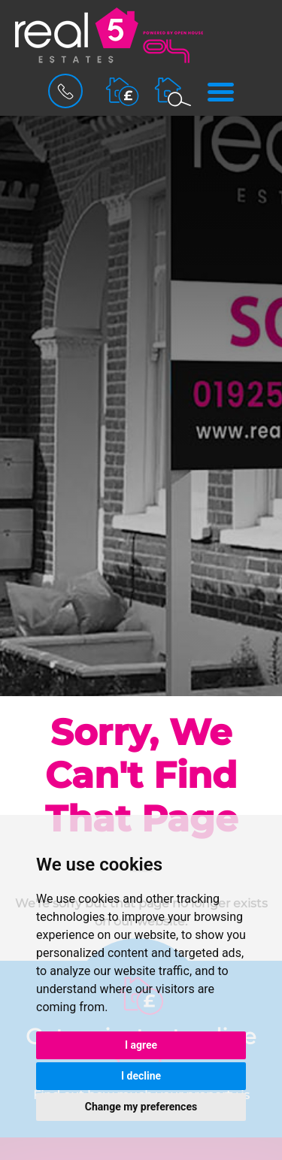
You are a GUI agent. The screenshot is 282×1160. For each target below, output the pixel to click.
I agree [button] (141, 1045)
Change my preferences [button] (141, 1107)
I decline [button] (141, 1076)
